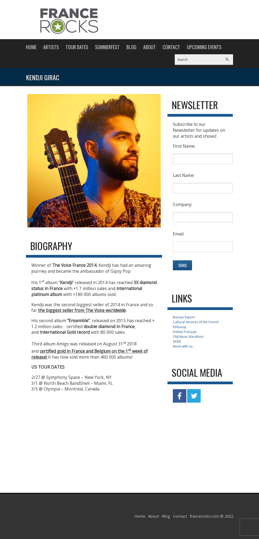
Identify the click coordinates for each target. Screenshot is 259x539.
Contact (171, 46)
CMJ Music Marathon (188, 336)
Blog (131, 46)
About (149, 46)
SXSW (177, 341)
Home (31, 46)
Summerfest (107, 46)
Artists (51, 46)
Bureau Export (184, 317)
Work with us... (184, 346)
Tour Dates (77, 46)
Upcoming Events (204, 46)
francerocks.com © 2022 (211, 516)
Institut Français (185, 331)
